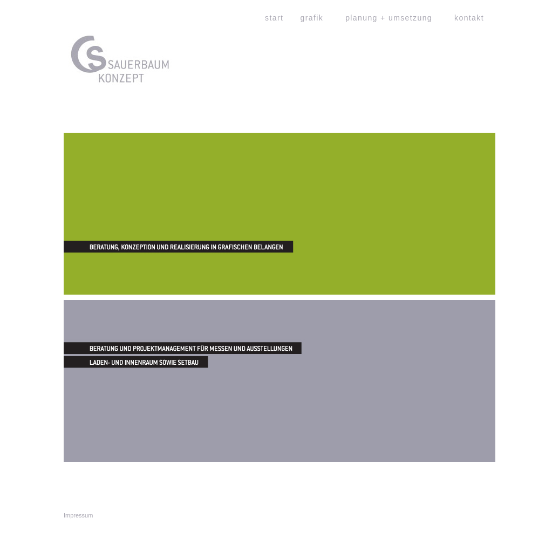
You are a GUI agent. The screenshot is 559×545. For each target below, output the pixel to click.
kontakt (469, 17)
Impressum (78, 515)
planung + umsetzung (388, 17)
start (274, 17)
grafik (312, 17)
